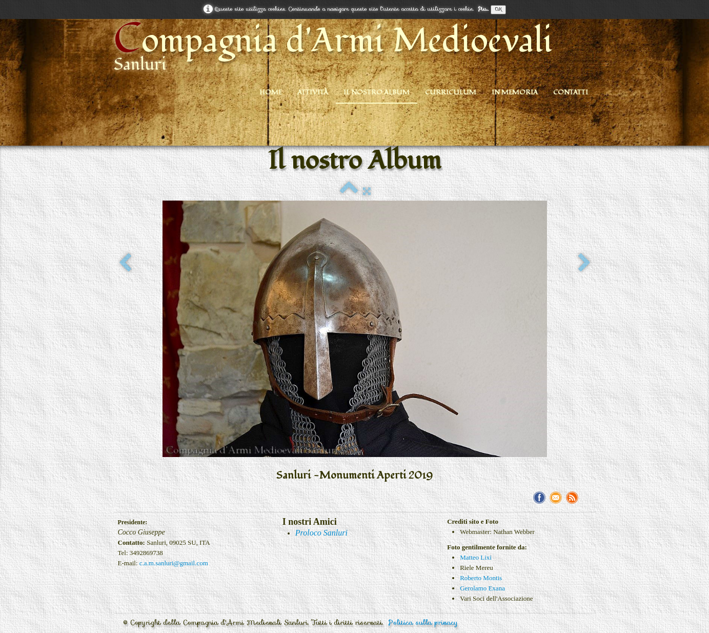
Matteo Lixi (476, 557)
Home (270, 92)
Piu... (483, 9)
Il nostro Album (376, 92)
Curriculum (450, 92)
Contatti (570, 92)
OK (498, 9)
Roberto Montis (481, 578)
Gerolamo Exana (482, 588)
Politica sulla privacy (423, 622)
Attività (312, 92)
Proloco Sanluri (321, 532)
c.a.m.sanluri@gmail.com (173, 563)
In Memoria (515, 92)
